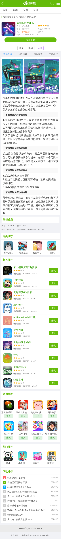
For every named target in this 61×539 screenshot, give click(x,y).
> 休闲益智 (30, 16)
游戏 (15, 10)
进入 (53, 270)
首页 (5, 10)
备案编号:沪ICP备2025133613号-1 (36, 535)
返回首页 (14, 535)
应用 (25, 10)
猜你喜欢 (38, 54)
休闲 (40, 48)
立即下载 (30, 40)
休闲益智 (25, 32)
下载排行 (53, 54)
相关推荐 (23, 54)
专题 (35, 10)
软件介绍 (7, 54)
